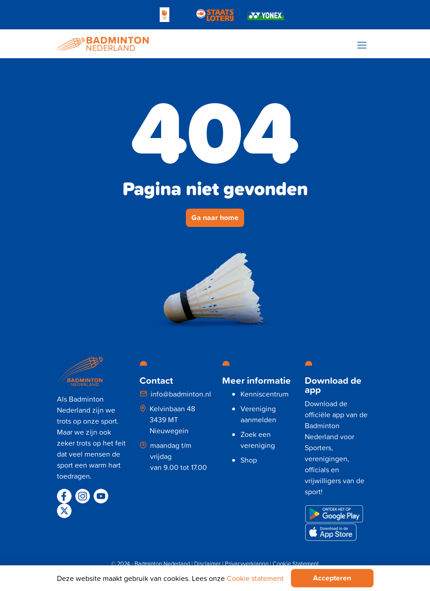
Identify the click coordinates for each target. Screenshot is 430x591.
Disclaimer (207, 563)
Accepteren (332, 578)
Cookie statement (255, 578)
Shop (248, 460)
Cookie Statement (296, 563)
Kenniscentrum (264, 394)
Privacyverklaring (246, 563)
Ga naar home (215, 217)
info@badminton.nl (181, 394)
